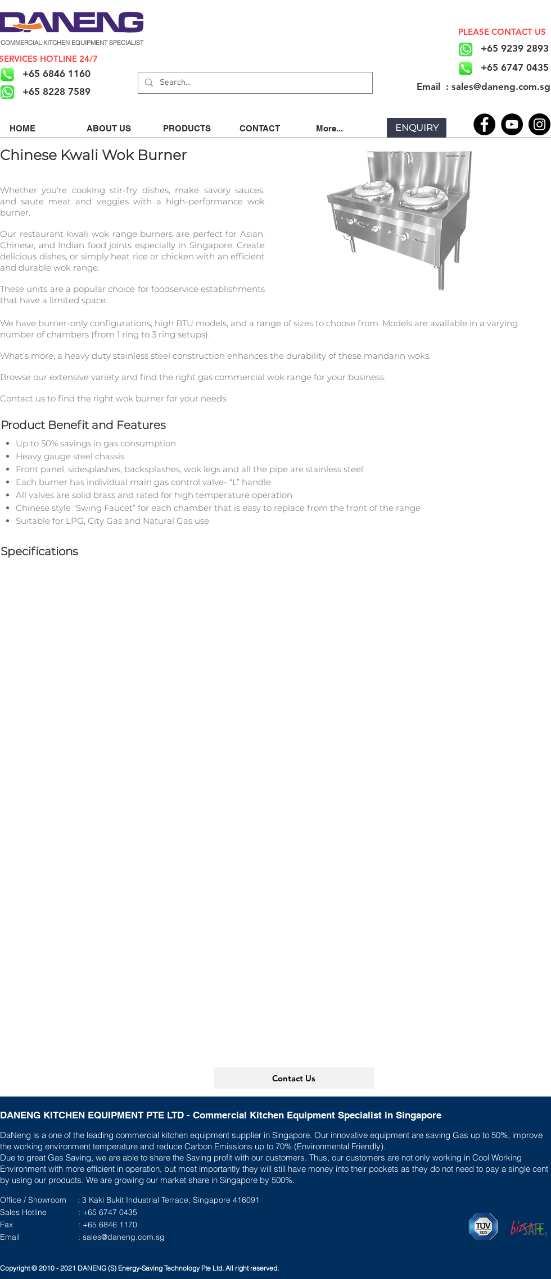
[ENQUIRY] (416, 128)
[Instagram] (539, 124)
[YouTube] (512, 124)
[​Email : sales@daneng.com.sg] (483, 86)
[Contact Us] (293, 1078)
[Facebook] (484, 124)
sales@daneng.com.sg (124, 1237)
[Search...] (254, 82)
